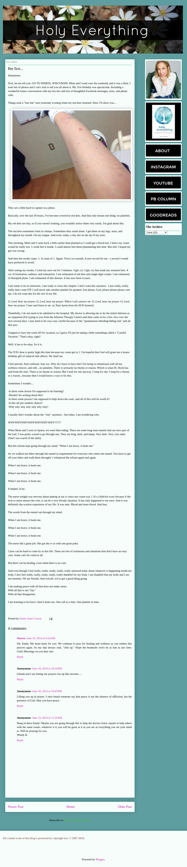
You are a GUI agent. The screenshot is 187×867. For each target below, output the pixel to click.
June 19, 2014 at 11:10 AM (47, 717)
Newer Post (16, 807)
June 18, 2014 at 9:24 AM (40, 638)
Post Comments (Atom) (77, 820)
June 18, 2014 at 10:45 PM (47, 691)
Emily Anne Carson (31, 618)
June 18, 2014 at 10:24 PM (47, 668)
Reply (20, 656)
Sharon (21, 638)
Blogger (100, 859)
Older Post (125, 807)
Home (70, 807)
